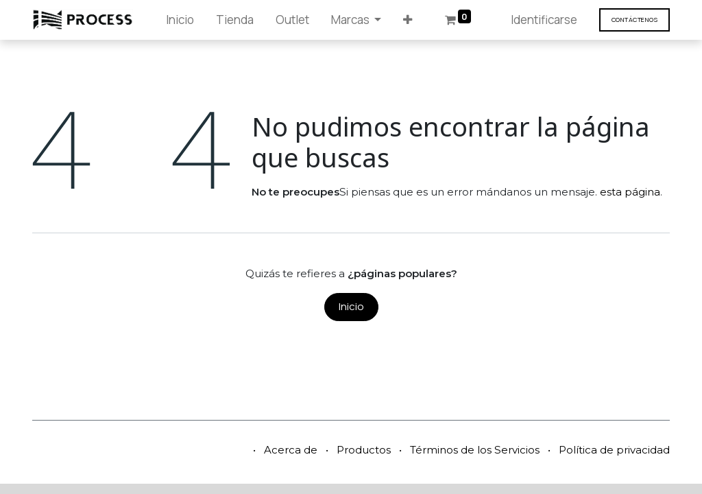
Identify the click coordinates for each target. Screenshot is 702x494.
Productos (364, 449)
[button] (407, 20)
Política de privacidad (614, 449)
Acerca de (290, 449)
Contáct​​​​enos (634, 19)
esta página (630, 191)
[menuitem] (180, 20)
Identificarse (544, 19)
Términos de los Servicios (475, 449)
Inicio (351, 306)
